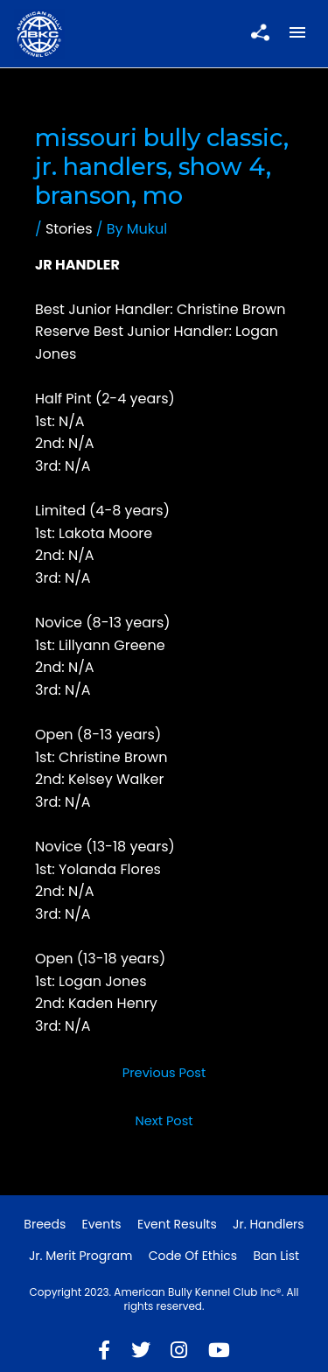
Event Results (177, 1224)
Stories (69, 229)
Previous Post (164, 1073)
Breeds (45, 1224)
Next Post (163, 1121)
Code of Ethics (193, 1255)
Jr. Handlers (268, 1224)
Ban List (276, 1255)
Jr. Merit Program (80, 1255)
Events (102, 1224)
